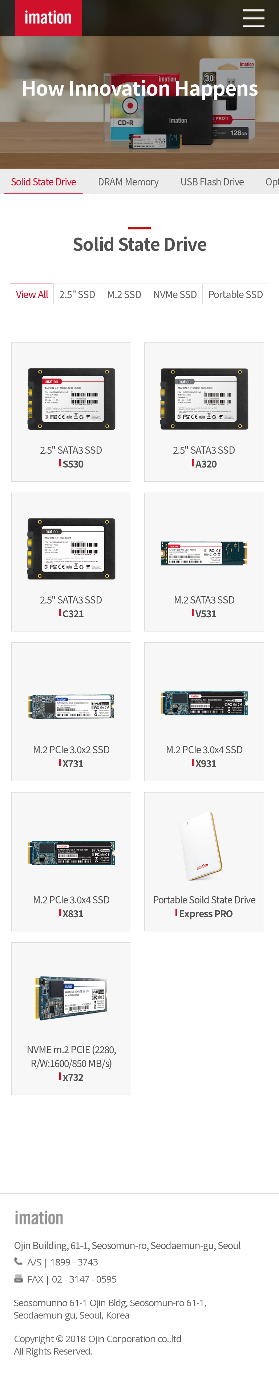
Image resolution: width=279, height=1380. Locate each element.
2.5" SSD (77, 294)
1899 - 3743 (74, 1261)
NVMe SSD (175, 294)
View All (32, 294)
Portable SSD (235, 294)
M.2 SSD (124, 294)
